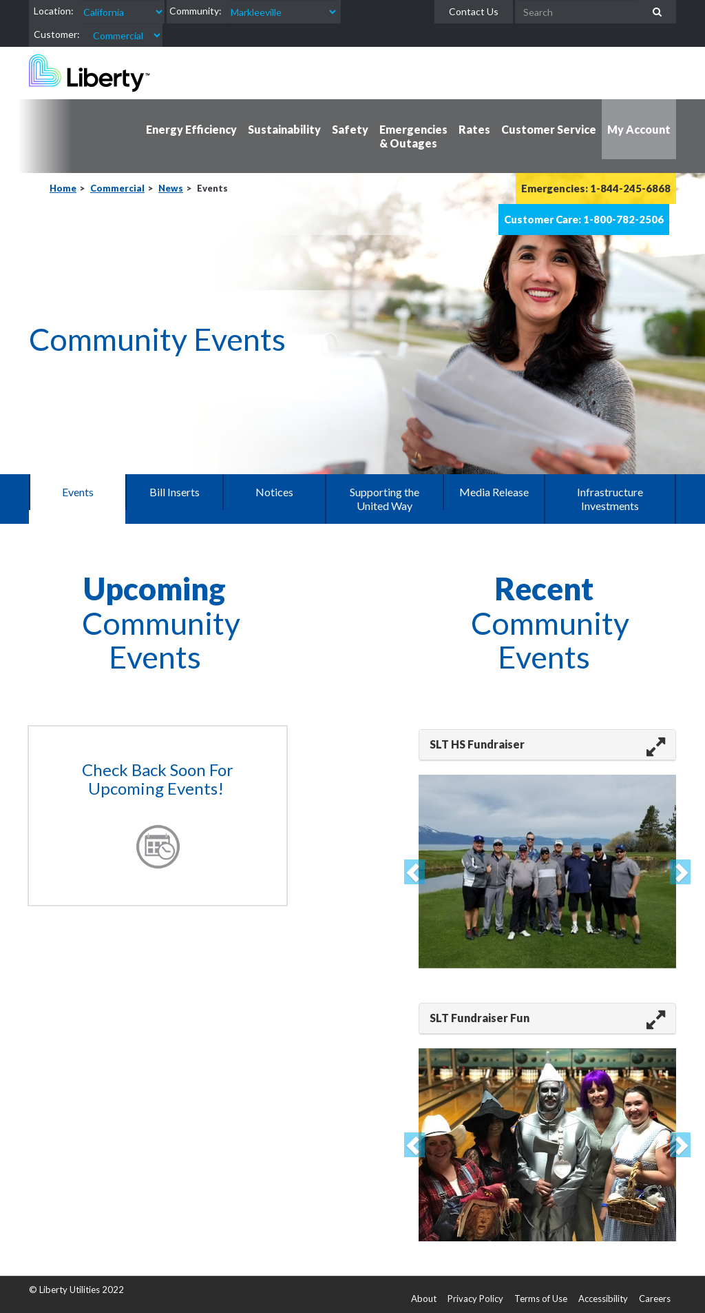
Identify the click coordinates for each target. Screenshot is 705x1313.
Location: (54, 11)
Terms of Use (540, 1298)
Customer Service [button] (548, 129)
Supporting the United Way (384, 498)
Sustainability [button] (284, 129)
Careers (655, 1298)
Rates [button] (474, 129)
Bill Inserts (174, 491)
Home (63, 188)
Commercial (117, 188)
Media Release (494, 491)
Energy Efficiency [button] (191, 129)
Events (78, 491)
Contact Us (473, 11)
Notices (274, 491)
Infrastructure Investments (610, 498)
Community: (195, 11)
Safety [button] (350, 129)
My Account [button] (639, 129)
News (170, 188)
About (423, 1298)
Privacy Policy (475, 1298)
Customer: (57, 34)
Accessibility (603, 1298)
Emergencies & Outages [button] (413, 136)
